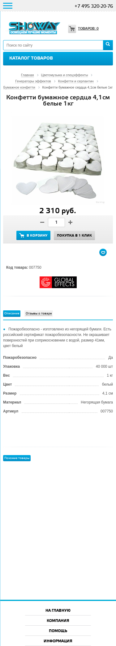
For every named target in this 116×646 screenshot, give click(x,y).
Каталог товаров (31, 58)
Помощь (58, 631)
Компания (58, 621)
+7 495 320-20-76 (94, 6)
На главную (58, 610)
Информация (58, 641)
